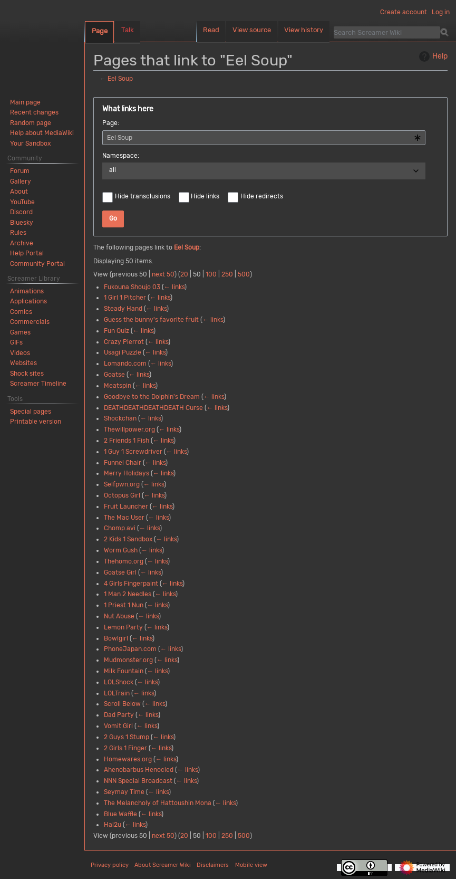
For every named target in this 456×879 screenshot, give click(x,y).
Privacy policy (110, 865)
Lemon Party (123, 627)
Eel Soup (120, 78)
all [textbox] (112, 170)
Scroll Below (122, 704)
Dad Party (119, 715)
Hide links (205, 196)
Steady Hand (123, 308)
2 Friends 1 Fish (126, 440)
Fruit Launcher (126, 506)
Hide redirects (261, 196)
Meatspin (117, 385)
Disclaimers (213, 865)
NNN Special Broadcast (138, 781)
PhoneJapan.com (130, 649)
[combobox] (263, 137)
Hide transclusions (142, 196)
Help (432, 56)
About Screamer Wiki (162, 865)
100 (211, 274)
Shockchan (120, 418)
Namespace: (120, 155)
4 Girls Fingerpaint (131, 583)
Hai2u (112, 824)
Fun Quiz (116, 331)
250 (227, 274)
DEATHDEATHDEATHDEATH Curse (153, 408)
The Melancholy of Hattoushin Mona (157, 803)
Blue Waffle (120, 814)
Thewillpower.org (129, 429)
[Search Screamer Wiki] (387, 32)
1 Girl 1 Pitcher (125, 297)
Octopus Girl (122, 495)
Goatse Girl (120, 572)
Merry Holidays (126, 473)
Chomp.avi (119, 528)
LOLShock (118, 682)
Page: (110, 123)
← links (174, 287)
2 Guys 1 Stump (126, 737)
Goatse (114, 374)
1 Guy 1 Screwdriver (133, 451)
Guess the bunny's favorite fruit (151, 319)
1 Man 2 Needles (127, 594)
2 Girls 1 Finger (125, 748)
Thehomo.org (123, 561)
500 (244, 274)
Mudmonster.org (128, 660)
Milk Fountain (123, 671)
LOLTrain (117, 693)
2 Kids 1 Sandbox (128, 539)
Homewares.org (128, 759)
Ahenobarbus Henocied (138, 769)
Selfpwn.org (122, 484)
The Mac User (124, 517)
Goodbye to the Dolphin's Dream (152, 396)
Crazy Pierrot (124, 342)
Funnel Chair (122, 462)
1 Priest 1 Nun (123, 605)
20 (184, 274)
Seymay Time (124, 792)
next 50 (163, 274)
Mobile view (251, 865)
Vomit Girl (118, 726)
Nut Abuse (119, 616)
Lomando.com (125, 363)
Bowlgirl (116, 638)
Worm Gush (121, 550)
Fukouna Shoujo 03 (132, 287)
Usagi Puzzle (122, 352)
